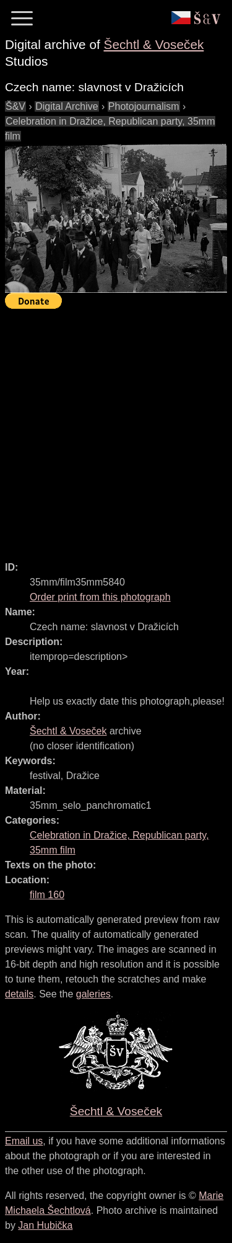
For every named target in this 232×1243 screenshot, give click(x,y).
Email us (24, 1141)
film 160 (47, 894)
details (19, 994)
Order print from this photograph (100, 597)
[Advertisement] (116, 429)
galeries (93, 994)
